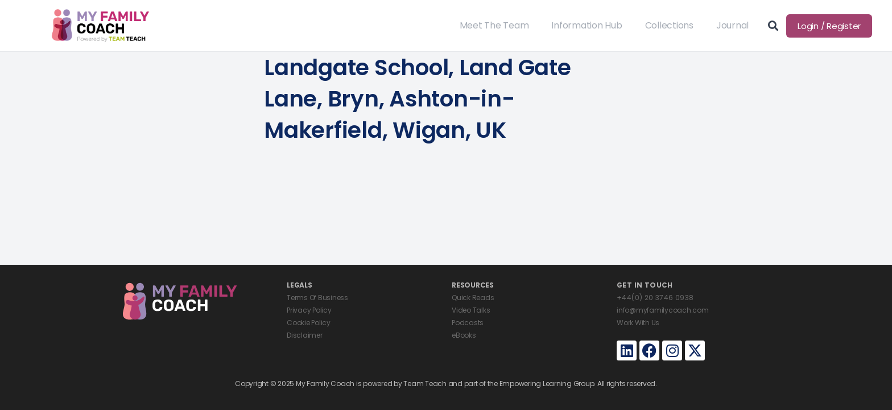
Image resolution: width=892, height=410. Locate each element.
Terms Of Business (317, 297)
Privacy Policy (309, 310)
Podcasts (468, 322)
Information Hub (586, 25)
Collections (669, 25)
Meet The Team (494, 25)
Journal (732, 25)
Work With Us (638, 322)
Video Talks (471, 310)
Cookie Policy (309, 322)
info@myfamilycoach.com (663, 310)
